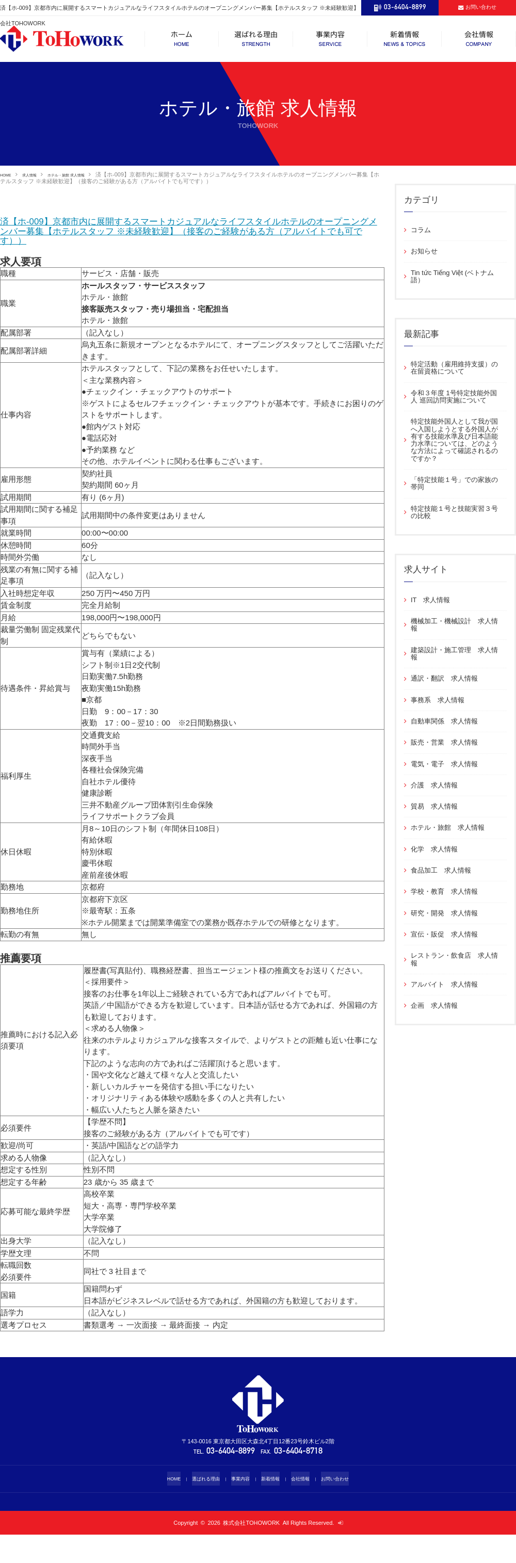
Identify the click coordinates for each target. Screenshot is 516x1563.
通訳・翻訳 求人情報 (444, 678)
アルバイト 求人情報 (444, 984)
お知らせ (424, 251)
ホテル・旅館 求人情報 (90, 174)
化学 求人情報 (434, 849)
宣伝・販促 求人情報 (444, 934)
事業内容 (238, 1507)
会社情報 (306, 1507)
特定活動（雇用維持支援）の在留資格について (454, 367)
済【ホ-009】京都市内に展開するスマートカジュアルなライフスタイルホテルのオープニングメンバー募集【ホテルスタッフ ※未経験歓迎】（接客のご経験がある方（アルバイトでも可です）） (191, 245)
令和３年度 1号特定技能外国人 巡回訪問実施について (454, 396)
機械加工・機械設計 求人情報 (454, 624)
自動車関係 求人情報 (444, 721)
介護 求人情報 (434, 785)
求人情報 (39, 174)
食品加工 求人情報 (441, 870)
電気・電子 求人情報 (444, 764)
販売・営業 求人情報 (444, 742)
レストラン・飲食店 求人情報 (454, 959)
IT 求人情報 (434, 600)
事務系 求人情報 (437, 700)
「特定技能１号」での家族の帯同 (454, 483)
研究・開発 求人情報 (444, 913)
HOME (8, 174)
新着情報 (272, 1507)
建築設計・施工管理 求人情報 (454, 653)
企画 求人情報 (434, 1005)
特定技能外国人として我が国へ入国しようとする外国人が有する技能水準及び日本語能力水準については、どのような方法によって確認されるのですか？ (454, 439)
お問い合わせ (346, 1507)
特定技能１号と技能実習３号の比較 (454, 512)
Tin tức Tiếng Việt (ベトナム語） (452, 276)
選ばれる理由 (199, 1507)
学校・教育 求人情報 (444, 891)
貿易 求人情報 (434, 806)
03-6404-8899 (231, 1479)
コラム (421, 230)
